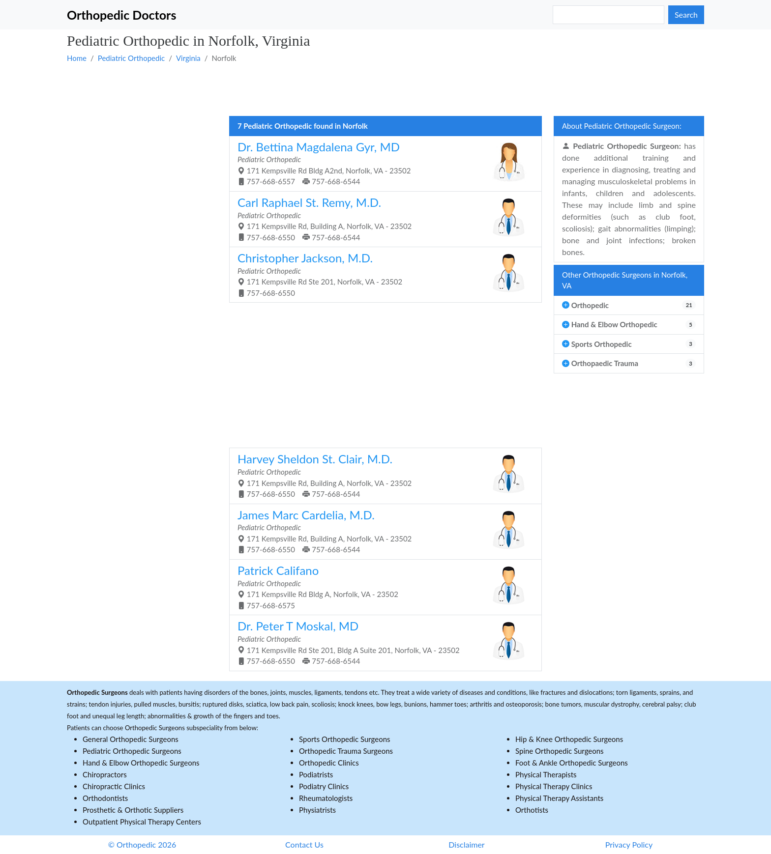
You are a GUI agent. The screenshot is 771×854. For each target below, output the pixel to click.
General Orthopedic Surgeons (130, 739)
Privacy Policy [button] (629, 844)
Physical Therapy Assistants (559, 798)
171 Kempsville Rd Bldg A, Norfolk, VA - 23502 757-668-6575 (381, 586)
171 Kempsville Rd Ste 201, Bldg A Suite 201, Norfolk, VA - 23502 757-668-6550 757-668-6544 (381, 642)
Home (77, 58)
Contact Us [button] (304, 844)
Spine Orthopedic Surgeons (559, 750)
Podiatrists (316, 774)
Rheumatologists (326, 798)
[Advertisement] (362, 89)
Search (686, 14)
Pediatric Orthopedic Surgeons (132, 750)
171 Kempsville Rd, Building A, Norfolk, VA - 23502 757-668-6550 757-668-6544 (381, 218)
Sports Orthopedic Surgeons (344, 739)
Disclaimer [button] (466, 844)
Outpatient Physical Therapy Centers (142, 821)
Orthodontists (105, 798)
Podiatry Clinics (324, 786)
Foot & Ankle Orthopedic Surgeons (571, 762)
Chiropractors (105, 774)
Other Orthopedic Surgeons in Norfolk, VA (624, 280)
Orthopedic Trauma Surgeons (346, 750)
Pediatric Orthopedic (131, 58)
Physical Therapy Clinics (553, 786)
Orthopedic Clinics (329, 762)
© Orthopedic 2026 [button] (142, 844)
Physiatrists (317, 809)
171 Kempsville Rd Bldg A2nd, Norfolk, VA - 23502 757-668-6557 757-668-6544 (381, 163)
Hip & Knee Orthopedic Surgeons (569, 739)
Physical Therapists (546, 774)
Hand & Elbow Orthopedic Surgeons (141, 762)
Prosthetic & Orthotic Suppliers (133, 809)
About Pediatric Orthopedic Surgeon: (622, 125)
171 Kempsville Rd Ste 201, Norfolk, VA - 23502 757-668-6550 (381, 274)
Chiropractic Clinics (114, 786)
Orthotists (531, 809)
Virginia (188, 58)
